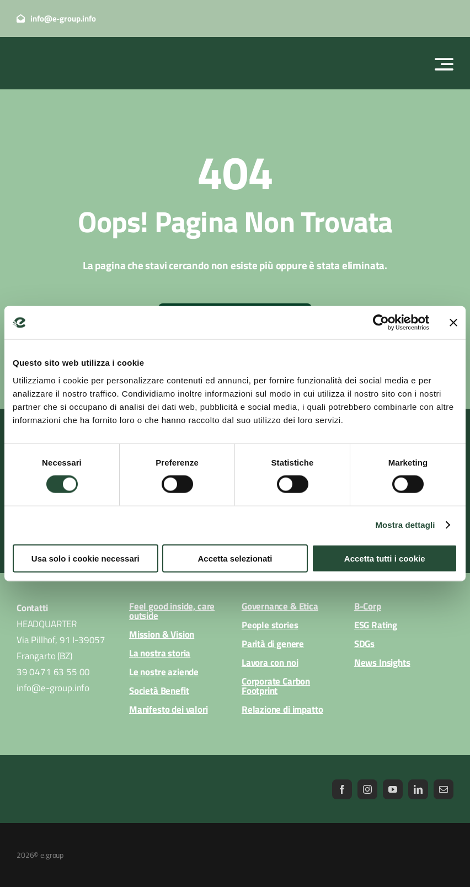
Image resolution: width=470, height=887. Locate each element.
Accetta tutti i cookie (384, 558)
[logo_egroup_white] (69, 50)
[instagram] (367, 789)
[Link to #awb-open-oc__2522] (444, 64)
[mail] (443, 789)
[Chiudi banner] (453, 323)
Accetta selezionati (234, 558)
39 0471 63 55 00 (53, 672)
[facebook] (342, 789)
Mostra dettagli (405, 525)
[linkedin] (418, 789)
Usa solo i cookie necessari (85, 558)
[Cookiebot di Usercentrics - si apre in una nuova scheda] (381, 322)
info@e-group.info (53, 688)
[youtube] (393, 789)
